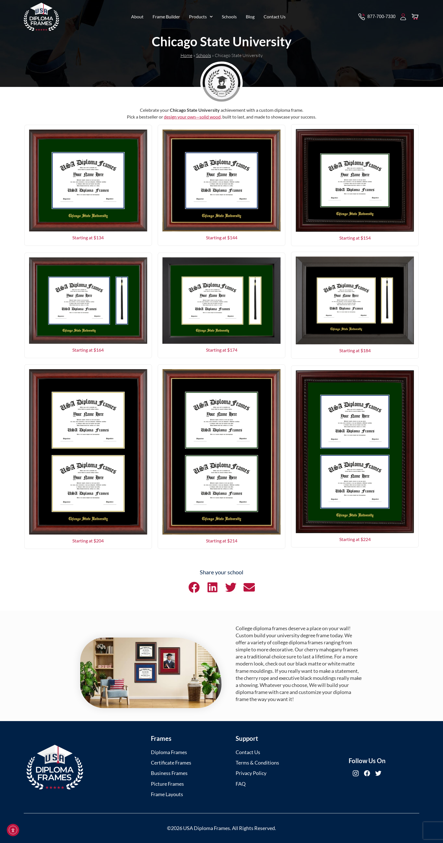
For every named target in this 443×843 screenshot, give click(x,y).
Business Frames (169, 773)
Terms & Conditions (257, 762)
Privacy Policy (251, 773)
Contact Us (275, 15)
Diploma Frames (169, 752)
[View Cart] (415, 15)
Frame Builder (166, 15)
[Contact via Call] (376, 15)
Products (201, 15)
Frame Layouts (167, 794)
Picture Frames (167, 784)
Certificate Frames (171, 762)
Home (186, 55)
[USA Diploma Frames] (55, 767)
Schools (229, 15)
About (137, 15)
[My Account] (403, 15)
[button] (194, 587)
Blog (250, 15)
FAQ (241, 784)
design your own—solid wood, (193, 116)
